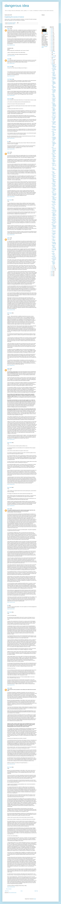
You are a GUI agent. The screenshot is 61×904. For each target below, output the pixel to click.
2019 (52, 36)
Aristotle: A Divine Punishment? (54, 169)
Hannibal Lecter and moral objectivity (54, 176)
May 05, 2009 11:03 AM (11, 602)
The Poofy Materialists (54, 257)
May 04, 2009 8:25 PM (10, 484)
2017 (52, 39)
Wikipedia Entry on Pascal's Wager (53, 263)
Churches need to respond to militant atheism (54, 109)
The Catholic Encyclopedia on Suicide (54, 69)
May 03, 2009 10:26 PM (11, 309)
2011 (52, 47)
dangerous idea (17, 6)
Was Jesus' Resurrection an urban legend (54, 189)
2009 (52, 50)
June (52, 62)
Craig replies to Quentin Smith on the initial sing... (54, 91)
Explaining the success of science (14, 17)
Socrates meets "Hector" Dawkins (53, 95)
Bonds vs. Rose (53, 251)
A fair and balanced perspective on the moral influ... (54, 143)
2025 (52, 28)
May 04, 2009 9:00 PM (10, 505)
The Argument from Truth (54, 130)
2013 (52, 44)
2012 (52, 46)
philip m (8, 28)
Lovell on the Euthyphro (54, 218)
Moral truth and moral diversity (54, 202)
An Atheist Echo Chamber (53, 254)
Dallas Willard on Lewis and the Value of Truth (54, 119)
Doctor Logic (9, 66)
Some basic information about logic (54, 243)
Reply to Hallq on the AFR (54, 249)
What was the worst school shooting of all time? (54, 155)
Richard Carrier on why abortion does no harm (54, 133)
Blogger (34, 898)
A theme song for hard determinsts (54, 220)
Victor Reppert (9, 79)
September (53, 57)
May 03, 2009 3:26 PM (10, 138)
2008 (52, 271)
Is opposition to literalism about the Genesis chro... (54, 139)
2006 (52, 274)
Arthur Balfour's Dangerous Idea (54, 87)
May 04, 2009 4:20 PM (10, 439)
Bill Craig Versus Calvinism (54, 208)
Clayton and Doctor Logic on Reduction (54, 246)
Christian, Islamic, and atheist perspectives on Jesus (54, 198)
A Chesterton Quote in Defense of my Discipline (54, 114)
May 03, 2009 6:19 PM (10, 234)
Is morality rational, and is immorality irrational (54, 74)
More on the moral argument (53, 237)
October (53, 55)
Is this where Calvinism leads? (54, 234)
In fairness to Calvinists (54, 231)
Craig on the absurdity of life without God (54, 78)
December (53, 51)
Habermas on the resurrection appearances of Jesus (54, 194)
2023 (52, 31)
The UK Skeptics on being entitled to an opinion (54, 180)
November (53, 53)
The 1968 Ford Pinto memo (54, 211)
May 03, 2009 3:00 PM (10, 95)
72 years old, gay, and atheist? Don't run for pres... (54, 100)
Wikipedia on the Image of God (54, 127)
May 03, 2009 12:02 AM (11, 55)
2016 (52, 40)
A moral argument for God (53, 240)
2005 (52, 275)
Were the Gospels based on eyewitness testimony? (54, 104)
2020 (52, 35)
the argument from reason (11, 23)
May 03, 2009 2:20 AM (10, 63)
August (53, 59)
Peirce (8, 60)
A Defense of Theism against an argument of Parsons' (54, 214)
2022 (52, 32)
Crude (8, 58)
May (52, 63)
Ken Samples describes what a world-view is (54, 123)
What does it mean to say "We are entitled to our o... (54, 185)
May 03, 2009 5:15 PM (10, 196)
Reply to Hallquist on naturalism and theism (54, 226)
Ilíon (8, 141)
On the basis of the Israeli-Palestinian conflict (54, 160)
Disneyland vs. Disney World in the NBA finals (54, 66)
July (52, 60)
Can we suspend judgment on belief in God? (54, 83)
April (52, 265)
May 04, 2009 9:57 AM (10, 365)
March (53, 267)
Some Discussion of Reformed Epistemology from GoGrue (54, 150)
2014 (52, 43)
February (53, 268)
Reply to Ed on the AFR (54, 223)
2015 (52, 42)
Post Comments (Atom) (12, 892)
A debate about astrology (53, 172)
